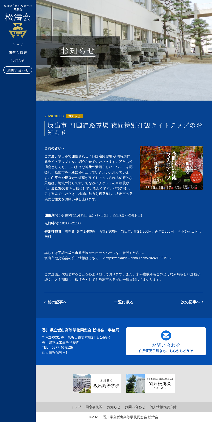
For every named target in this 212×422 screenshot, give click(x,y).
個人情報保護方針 (55, 352)
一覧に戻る (123, 302)
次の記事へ (190, 302)
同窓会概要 (17, 52)
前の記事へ (57, 302)
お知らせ (17, 60)
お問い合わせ (18, 70)
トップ (17, 44)
